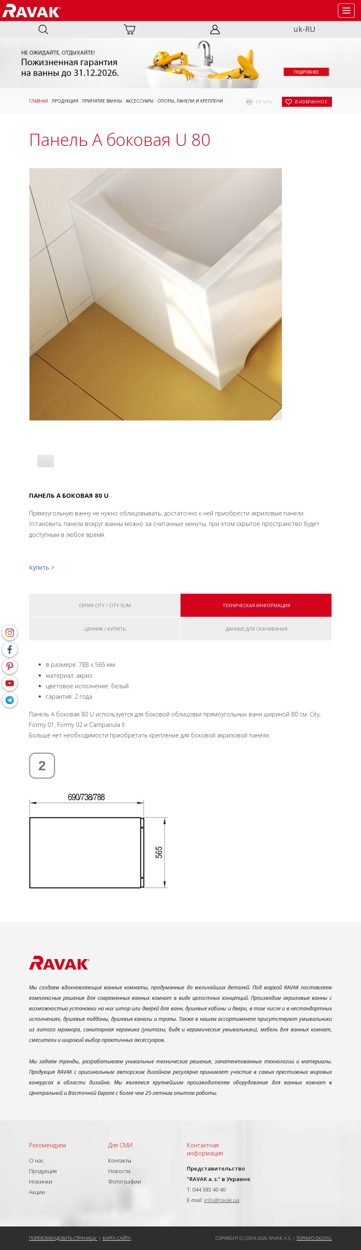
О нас (36, 1160)
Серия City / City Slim (105, 605)
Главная (38, 101)
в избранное (311, 102)
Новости (119, 1171)
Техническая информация (256, 605)
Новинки (40, 1181)
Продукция (65, 101)
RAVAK (31, 10)
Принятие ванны (102, 101)
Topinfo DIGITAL (314, 1238)
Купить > (41, 567)
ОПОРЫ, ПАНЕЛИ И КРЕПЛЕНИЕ (191, 101)
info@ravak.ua (221, 1200)
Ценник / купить (105, 629)
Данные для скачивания (256, 629)
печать (264, 102)
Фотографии (124, 1181)
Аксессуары (140, 101)
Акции (37, 1192)
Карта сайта (117, 1238)
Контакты (119, 1160)
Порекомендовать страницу (63, 1238)
